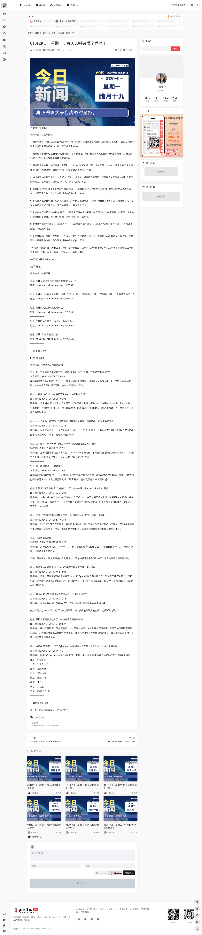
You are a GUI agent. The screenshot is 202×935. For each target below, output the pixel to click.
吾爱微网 (123, 909)
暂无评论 (37, 837)
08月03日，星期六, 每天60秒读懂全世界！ (82, 826)
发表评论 (129, 873)
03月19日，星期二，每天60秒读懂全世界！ (120, 826)
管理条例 (91, 909)
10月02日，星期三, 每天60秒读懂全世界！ (82, 787)
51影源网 (85, 912)
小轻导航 (30, 929)
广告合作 (102, 909)
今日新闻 (38, 33)
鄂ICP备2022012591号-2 (43, 929)
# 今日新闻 (40, 717)
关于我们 (112, 909)
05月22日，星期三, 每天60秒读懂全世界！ (44, 787)
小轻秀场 (134, 909)
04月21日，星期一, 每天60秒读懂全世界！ (44, 826)
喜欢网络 (50, 710)
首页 (31, 33)
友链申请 (80, 909)
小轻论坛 (67, 50)
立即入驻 (175, 16)
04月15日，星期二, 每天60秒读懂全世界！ (120, 787)
